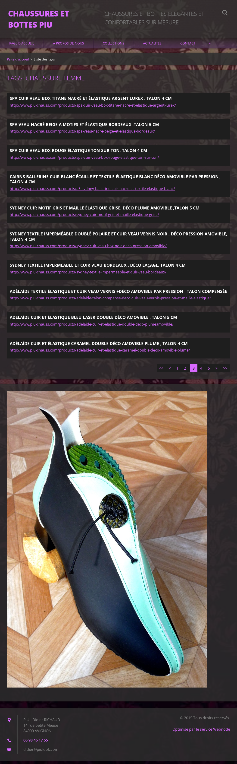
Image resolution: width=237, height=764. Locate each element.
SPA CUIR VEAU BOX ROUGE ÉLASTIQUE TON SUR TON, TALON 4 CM (78, 153)
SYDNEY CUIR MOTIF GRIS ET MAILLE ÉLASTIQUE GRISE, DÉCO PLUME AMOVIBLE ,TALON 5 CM (105, 210)
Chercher (225, 13)
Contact (187, 46)
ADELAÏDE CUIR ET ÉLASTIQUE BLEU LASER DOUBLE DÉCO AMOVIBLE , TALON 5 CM (93, 320)
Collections (113, 46)
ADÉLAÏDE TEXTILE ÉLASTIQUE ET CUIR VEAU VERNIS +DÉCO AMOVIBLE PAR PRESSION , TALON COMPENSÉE (118, 294)
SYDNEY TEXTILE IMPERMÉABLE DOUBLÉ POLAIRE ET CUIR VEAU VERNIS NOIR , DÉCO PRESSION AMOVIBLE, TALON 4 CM (118, 239)
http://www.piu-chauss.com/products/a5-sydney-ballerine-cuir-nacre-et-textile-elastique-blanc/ (92, 191)
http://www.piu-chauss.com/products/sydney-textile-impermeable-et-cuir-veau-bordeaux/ (88, 274)
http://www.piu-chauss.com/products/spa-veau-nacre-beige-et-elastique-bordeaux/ (82, 134)
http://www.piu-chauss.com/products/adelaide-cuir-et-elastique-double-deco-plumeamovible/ (92, 327)
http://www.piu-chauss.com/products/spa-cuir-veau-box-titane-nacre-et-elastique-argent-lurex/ (93, 108)
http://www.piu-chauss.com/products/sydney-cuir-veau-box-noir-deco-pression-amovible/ (88, 248)
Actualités (152, 46)
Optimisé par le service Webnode (201, 732)
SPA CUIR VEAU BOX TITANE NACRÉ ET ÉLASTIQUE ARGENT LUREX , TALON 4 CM (91, 101)
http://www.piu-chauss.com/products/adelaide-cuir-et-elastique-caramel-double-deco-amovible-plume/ (100, 353)
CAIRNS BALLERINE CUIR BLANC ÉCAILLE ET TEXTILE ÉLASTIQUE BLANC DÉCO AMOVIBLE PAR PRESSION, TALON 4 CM (115, 182)
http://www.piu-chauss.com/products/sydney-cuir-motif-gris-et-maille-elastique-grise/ (84, 217)
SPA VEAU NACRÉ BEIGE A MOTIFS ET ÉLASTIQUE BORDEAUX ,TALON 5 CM (84, 127)
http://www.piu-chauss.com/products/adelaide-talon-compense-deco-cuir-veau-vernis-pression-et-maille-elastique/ (110, 301)
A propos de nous (68, 46)
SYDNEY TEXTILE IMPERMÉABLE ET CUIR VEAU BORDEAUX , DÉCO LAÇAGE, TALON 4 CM (98, 268)
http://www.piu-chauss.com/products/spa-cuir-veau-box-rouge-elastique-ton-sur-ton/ (84, 160)
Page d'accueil (21, 46)
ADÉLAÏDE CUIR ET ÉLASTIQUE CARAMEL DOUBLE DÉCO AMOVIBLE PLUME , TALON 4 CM (99, 346)
